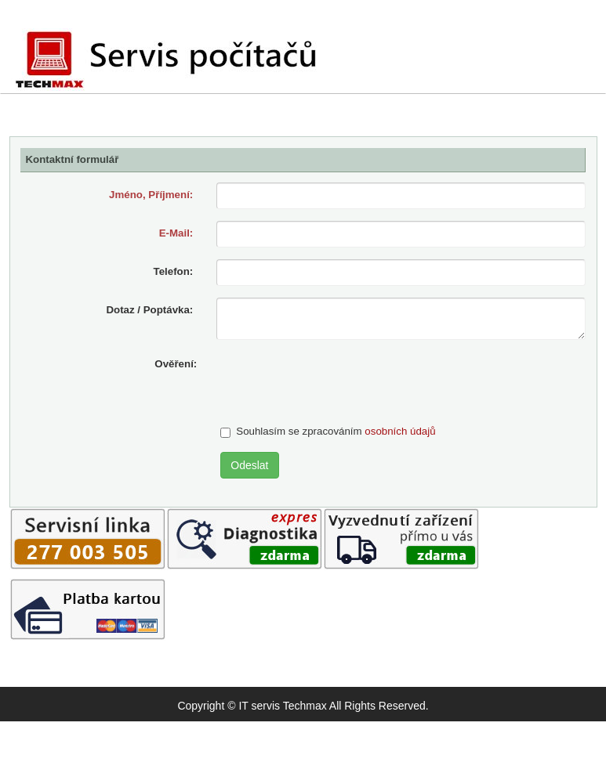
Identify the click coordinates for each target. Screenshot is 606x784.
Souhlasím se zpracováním (327, 431)
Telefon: (174, 271)
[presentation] (339, 382)
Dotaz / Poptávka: (149, 310)
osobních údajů (400, 431)
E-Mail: (176, 233)
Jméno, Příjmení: (151, 195)
